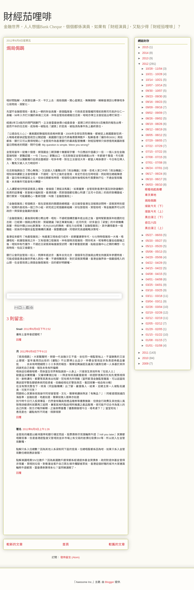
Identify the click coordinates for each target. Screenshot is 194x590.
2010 (145, 358)
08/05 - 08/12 (154, 135)
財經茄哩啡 (27, 16)
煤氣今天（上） (155, 211)
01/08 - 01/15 (154, 340)
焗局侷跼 (150, 200)
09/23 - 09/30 (154, 96)
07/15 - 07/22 (154, 151)
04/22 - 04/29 (154, 262)
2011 (145, 352)
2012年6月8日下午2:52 (37, 329)
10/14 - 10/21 (154, 79)
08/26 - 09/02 (154, 118)
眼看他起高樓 (153, 189)
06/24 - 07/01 (154, 168)
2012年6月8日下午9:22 (33, 351)
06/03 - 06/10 (154, 184)
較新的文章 (14, 544)
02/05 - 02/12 (154, 323)
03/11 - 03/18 (154, 296)
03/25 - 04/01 (154, 284)
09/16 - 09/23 (154, 101)
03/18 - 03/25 (154, 290)
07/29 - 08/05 (154, 140)
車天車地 (150, 195)
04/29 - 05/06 (154, 257)
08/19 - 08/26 (154, 123)
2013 (145, 58)
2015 (145, 47)
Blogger (109, 582)
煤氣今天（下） (155, 206)
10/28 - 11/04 (154, 68)
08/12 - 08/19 (154, 129)
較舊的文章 (117, 544)
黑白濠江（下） (155, 217)
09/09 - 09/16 (154, 107)
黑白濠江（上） (155, 228)
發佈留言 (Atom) (70, 557)
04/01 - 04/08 (154, 279)
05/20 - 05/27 (154, 240)
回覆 (18, 339)
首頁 (65, 544)
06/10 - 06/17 (154, 179)
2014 (145, 52)
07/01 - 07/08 (154, 162)
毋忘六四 (150, 222)
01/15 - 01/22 (154, 334)
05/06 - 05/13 (154, 251)
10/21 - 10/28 (154, 74)
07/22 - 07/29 (154, 146)
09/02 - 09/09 (154, 112)
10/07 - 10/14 (154, 85)
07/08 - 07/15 (154, 157)
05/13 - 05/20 (154, 246)
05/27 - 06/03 (154, 235)
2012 (145, 63)
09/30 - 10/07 (154, 90)
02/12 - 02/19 (154, 318)
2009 (145, 363)
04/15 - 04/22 (154, 268)
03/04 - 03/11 (154, 301)
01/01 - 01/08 (154, 345)
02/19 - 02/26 (154, 312)
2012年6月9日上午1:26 (36, 429)
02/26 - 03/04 (154, 306)
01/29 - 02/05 (154, 329)
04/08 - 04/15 (154, 273)
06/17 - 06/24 (154, 173)
